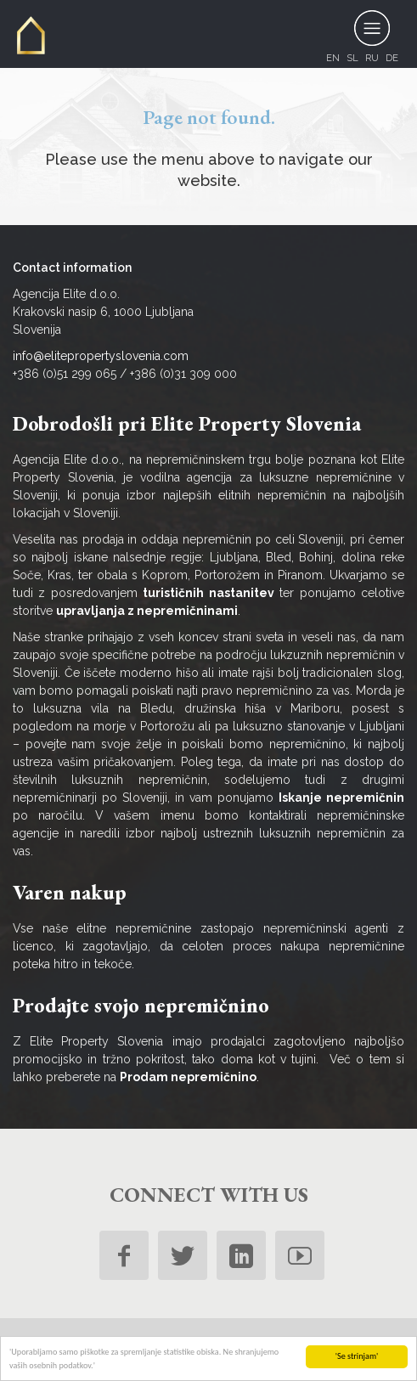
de (392, 58)
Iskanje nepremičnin (341, 797)
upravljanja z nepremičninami (147, 610)
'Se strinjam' (357, 1355)
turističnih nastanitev (208, 593)
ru (372, 58)
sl (352, 58)
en (333, 58)
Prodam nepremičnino (188, 1077)
